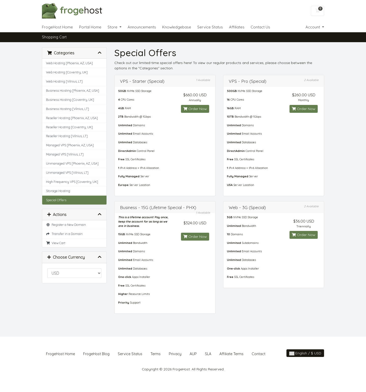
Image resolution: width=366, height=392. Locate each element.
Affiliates (237, 27)
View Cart (55, 243)
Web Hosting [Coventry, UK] (67, 72)
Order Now (195, 108)
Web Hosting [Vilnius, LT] (64, 81)
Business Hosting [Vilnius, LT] (67, 109)
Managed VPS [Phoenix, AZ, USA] (70, 145)
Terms (155, 354)
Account (313, 27)
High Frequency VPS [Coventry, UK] (72, 182)
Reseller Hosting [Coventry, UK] (69, 127)
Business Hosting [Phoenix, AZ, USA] (72, 90)
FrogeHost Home (57, 27)
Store (113, 27)
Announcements (142, 27)
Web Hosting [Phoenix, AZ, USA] (69, 63)
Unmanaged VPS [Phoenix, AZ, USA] (72, 163)
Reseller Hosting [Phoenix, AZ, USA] (72, 118)
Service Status (210, 27)
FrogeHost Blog (96, 354)
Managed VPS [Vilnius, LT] (65, 154)
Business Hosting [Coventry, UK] (70, 100)
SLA (208, 354)
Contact (258, 354)
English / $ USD (305, 353)
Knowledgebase (176, 27)
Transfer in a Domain (64, 234)
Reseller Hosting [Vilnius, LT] (67, 136)
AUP (193, 354)
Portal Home (90, 27)
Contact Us (260, 27)
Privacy (175, 354)
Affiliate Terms (231, 354)
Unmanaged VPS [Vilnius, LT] (67, 172)
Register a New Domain (66, 225)
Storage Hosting (58, 191)
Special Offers (56, 200)
